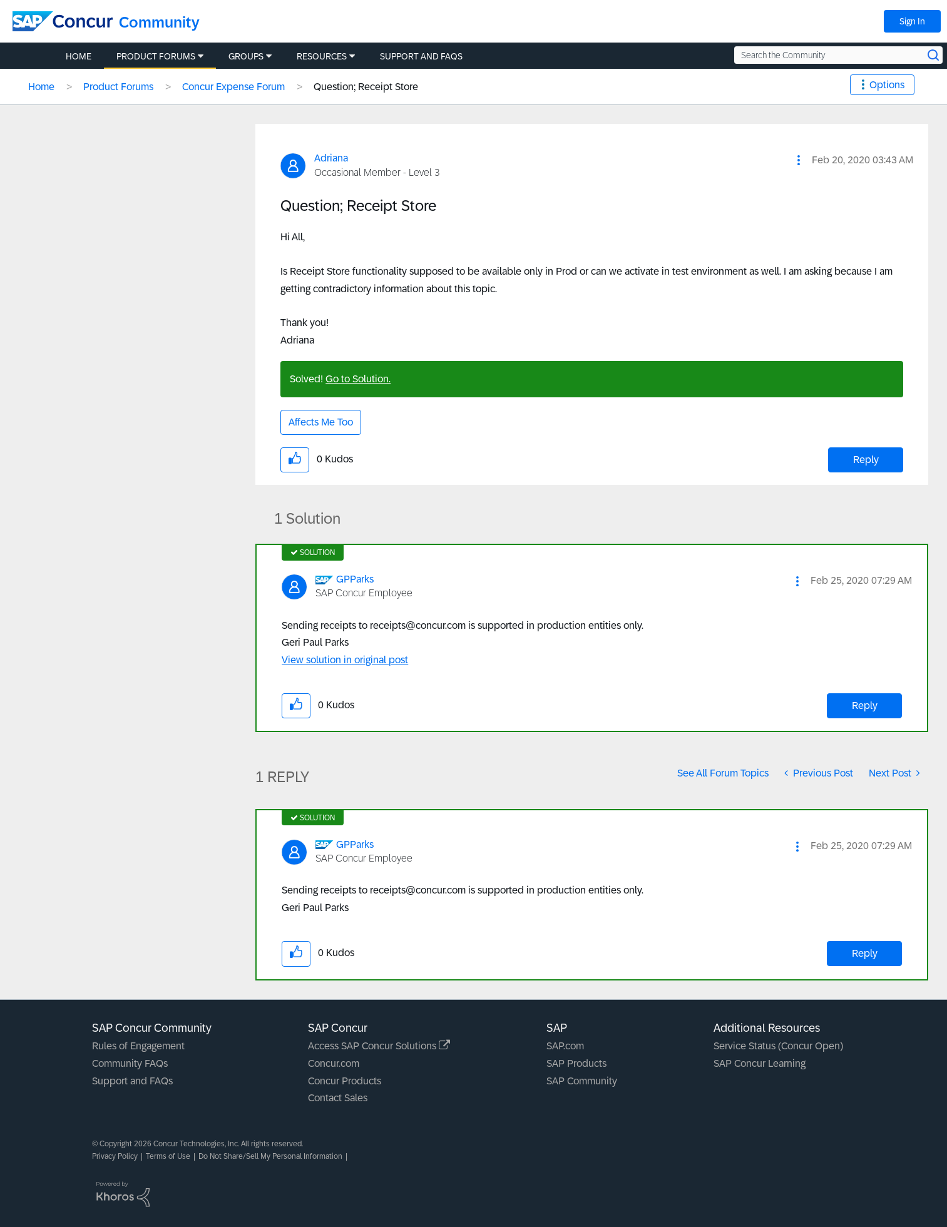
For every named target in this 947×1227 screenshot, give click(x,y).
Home (41, 86)
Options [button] (886, 84)
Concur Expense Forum (233, 86)
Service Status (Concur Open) (778, 1046)
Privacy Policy (115, 1156)
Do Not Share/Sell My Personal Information (270, 1156)
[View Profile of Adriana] (331, 158)
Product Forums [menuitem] (155, 56)
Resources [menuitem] (322, 56)
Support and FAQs (132, 1081)
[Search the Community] (838, 55)
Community (159, 22)
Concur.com (333, 1063)
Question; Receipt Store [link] (366, 86)
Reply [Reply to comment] (865, 705)
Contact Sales (337, 1097)
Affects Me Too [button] (321, 422)
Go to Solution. (358, 379)
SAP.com (565, 1046)
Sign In (912, 21)
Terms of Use (168, 1156)
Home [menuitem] (78, 56)
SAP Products (576, 1063)
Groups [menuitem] (246, 56)
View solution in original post (345, 659)
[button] (798, 160)
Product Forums (118, 86)
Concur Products (344, 1081)
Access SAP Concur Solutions (379, 1046)
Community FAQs (130, 1063)
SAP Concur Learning (760, 1063)
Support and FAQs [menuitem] (421, 56)
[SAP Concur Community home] (63, 21)
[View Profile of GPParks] (355, 579)
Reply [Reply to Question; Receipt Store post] (866, 459)
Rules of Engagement (138, 1046)
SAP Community (581, 1081)
